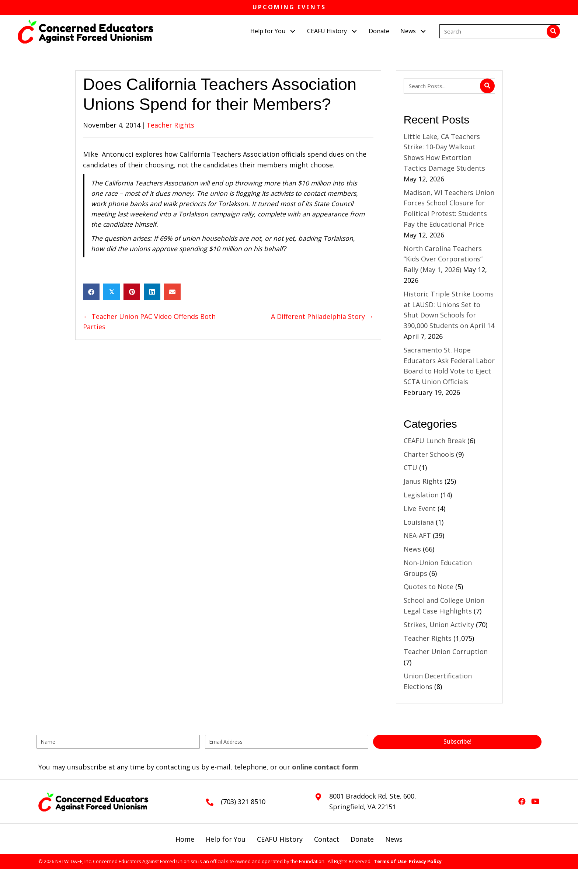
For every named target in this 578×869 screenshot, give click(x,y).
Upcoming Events (289, 7)
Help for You (226, 839)
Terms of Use (390, 861)
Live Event (420, 508)
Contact (326, 839)
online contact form (325, 766)
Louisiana (419, 522)
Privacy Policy (425, 861)
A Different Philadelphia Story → (322, 316)
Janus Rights (423, 481)
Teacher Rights (170, 125)
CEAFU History (280, 839)
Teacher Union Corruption (446, 651)
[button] (292, 31)
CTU (410, 467)
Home (184, 839)
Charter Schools (429, 454)
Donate (362, 839)
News (412, 549)
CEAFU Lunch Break (435, 440)
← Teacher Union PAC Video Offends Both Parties (149, 321)
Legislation (421, 494)
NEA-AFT (417, 535)
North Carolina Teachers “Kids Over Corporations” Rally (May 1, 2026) (443, 259)
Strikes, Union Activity (439, 624)
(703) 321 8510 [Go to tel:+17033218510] (243, 801)
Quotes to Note (428, 586)
